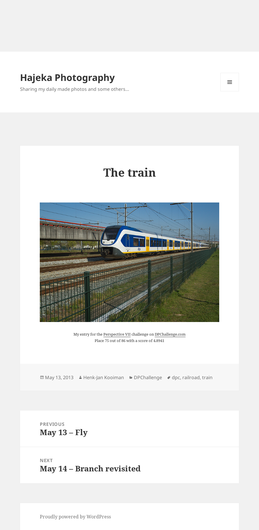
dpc (176, 377)
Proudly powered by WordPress (75, 516)
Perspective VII (117, 334)
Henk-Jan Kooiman (103, 377)
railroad (191, 377)
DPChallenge (148, 377)
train (207, 377)
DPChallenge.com (170, 334)
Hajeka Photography (67, 77)
